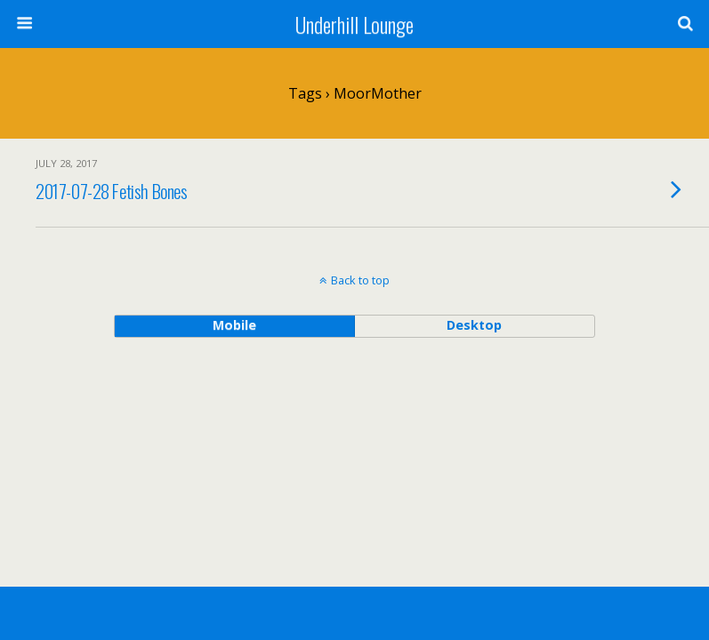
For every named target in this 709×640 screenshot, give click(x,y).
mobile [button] (234, 324)
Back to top (360, 280)
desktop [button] (474, 324)
